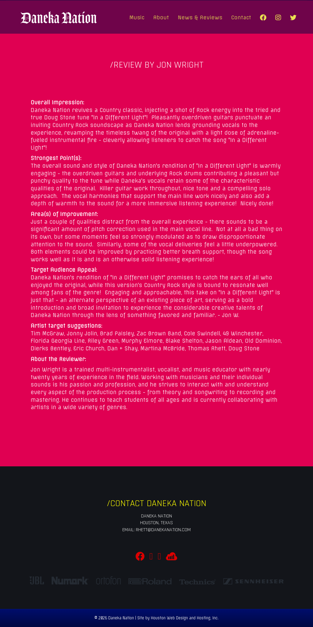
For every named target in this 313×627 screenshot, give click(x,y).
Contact (241, 17)
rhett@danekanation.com (163, 530)
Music (136, 17)
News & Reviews (200, 17)
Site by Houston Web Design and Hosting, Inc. (178, 618)
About (161, 17)
